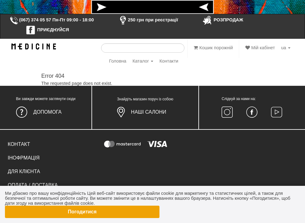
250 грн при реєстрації (148, 19)
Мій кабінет (260, 47)
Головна (117, 61)
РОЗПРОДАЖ (222, 19)
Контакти (168, 61)
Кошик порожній (213, 47)
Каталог (143, 61)
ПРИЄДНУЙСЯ (47, 29)
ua (285, 47)
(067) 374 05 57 (30, 19)
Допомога (47, 112)
